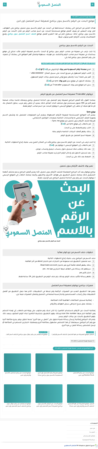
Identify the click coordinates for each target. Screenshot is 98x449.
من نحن (92, 428)
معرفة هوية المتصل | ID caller (83, 17)
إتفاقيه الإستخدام (89, 436)
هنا (48, 81)
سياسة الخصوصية (88, 440)
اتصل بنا (92, 432)
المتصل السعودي (70, 446)
